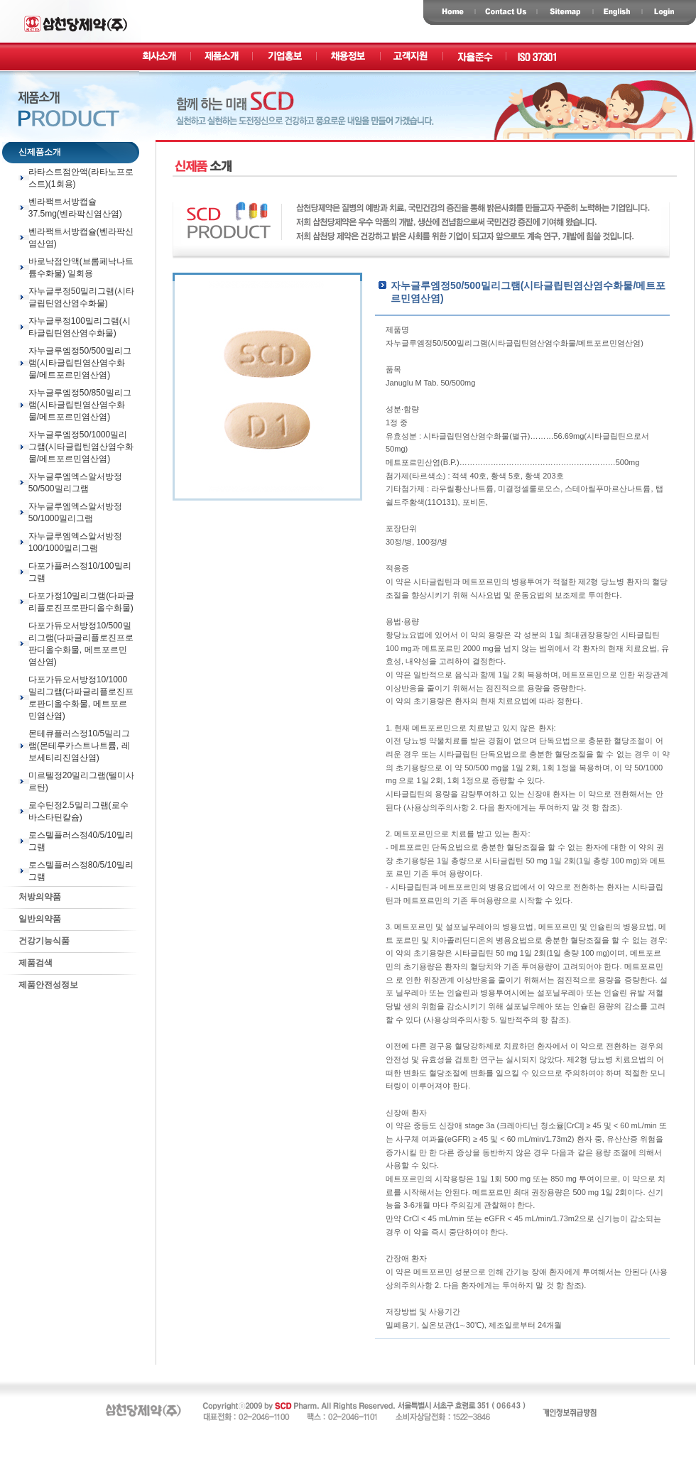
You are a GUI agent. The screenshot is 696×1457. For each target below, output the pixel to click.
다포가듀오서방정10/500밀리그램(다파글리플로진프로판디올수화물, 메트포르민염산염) (81, 644)
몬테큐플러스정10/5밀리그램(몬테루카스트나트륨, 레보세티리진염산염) (79, 745)
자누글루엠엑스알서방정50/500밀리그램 (75, 482)
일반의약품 (31, 919)
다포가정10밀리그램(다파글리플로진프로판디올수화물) (81, 602)
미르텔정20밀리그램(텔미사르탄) (81, 781)
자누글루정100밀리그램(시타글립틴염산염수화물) (79, 327)
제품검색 (27, 963)
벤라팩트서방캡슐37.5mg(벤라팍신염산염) (75, 208)
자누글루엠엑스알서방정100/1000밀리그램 (75, 542)
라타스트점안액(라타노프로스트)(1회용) (81, 178)
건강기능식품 (36, 941)
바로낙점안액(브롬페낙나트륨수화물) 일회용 (81, 267)
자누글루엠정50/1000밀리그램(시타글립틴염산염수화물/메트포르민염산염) (81, 447)
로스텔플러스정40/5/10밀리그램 (81, 841)
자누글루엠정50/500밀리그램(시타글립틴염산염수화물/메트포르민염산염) (79, 363)
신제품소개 (31, 152)
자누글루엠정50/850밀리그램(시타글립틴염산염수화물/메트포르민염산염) (79, 405)
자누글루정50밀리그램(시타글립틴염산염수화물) (81, 297)
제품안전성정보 (40, 985)
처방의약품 (31, 897)
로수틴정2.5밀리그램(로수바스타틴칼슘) (78, 811)
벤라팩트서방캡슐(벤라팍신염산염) (81, 238)
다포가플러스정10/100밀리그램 (79, 572)
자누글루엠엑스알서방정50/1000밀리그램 (75, 512)
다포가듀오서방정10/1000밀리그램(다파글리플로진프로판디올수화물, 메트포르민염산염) (81, 698)
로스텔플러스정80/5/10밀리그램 (81, 871)
